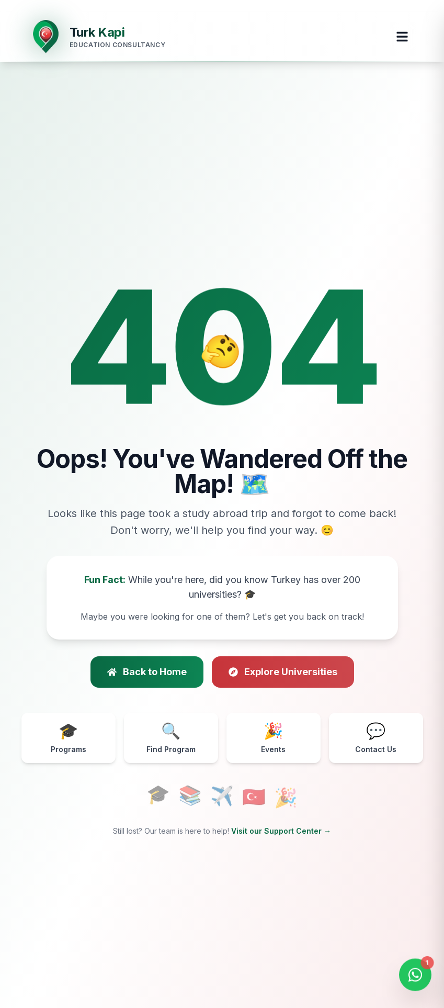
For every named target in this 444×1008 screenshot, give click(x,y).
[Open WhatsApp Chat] (415, 976)
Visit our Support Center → (281, 830)
